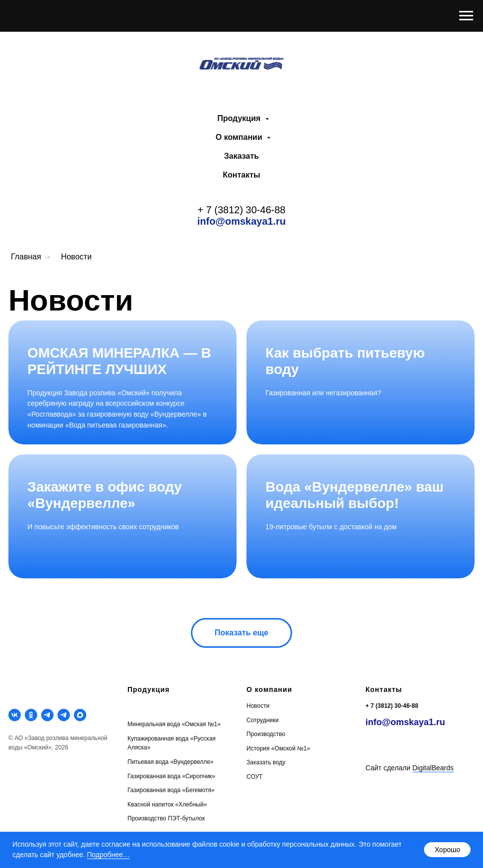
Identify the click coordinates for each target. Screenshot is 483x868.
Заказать (241, 156)
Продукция (240, 118)
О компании (240, 137)
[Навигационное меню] (466, 16)
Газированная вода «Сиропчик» (171, 776)
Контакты (241, 175)
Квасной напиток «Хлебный (165, 804)
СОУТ (254, 776)
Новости (76, 256)
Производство (265, 734)
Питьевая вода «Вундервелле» (170, 761)
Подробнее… (108, 855)
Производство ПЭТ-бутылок (166, 818)
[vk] (14, 715)
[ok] (31, 715)
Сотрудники (262, 720)
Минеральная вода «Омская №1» (174, 724)
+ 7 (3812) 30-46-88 (241, 209)
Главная (26, 256)
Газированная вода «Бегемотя (169, 790)
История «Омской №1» (278, 748)
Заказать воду (266, 762)
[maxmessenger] (80, 715)
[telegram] (47, 715)
